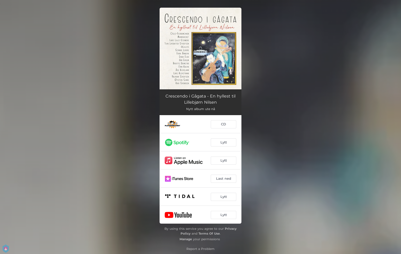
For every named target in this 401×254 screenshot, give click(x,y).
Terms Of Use (209, 233)
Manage (186, 239)
